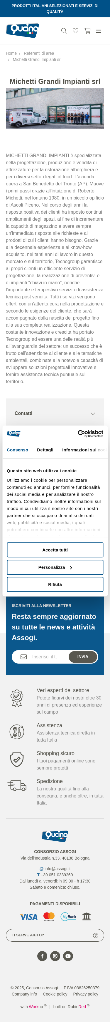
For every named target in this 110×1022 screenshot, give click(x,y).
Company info (24, 994)
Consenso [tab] (17, 449)
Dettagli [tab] (45, 449)
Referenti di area (39, 53)
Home (11, 53)
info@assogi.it (57, 868)
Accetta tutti (55, 549)
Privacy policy (86, 994)
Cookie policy (55, 994)
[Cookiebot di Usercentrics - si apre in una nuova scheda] (78, 434)
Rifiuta (55, 584)
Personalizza (55, 567)
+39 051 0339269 (57, 875)
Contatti (55, 413)
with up (34, 1006)
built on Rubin (71, 1006)
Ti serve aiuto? (55, 935)
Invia (82, 665)
